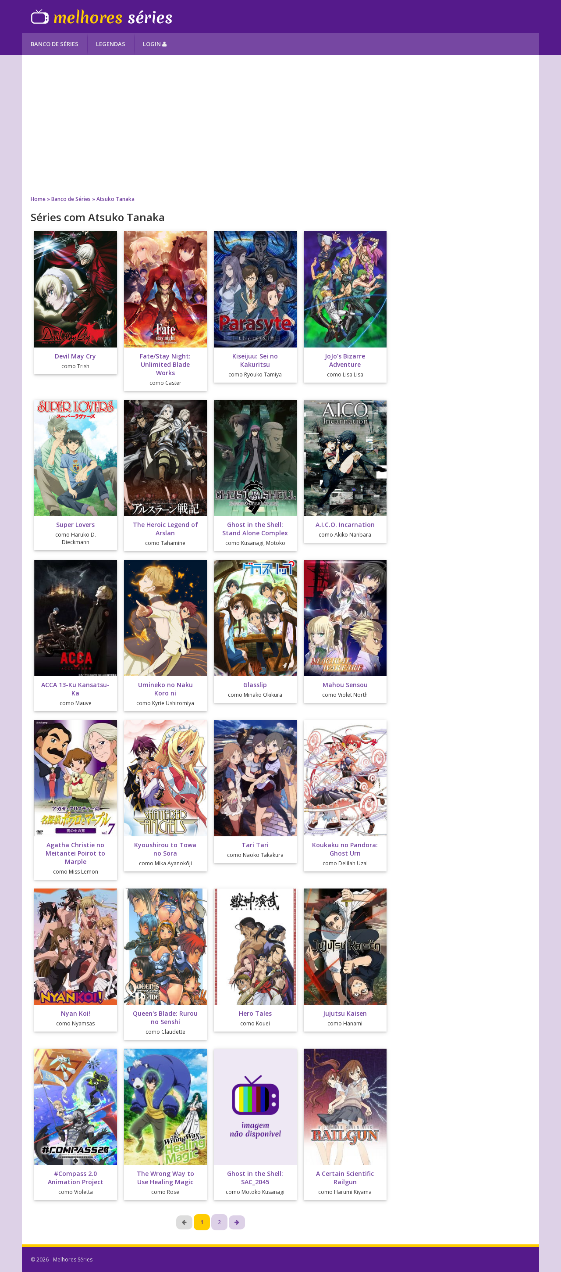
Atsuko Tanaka (115, 199)
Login (155, 44)
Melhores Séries (101, 16)
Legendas (110, 44)
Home (38, 199)
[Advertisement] (280, 125)
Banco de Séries (54, 44)
